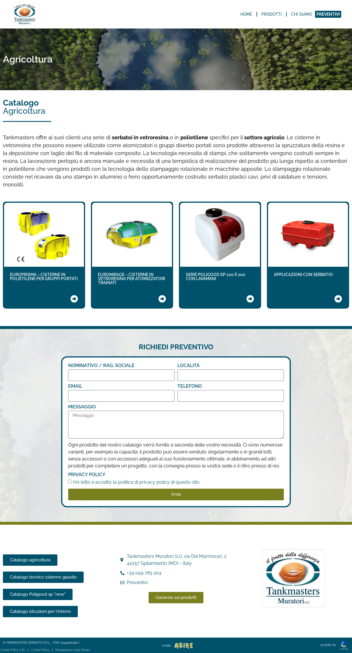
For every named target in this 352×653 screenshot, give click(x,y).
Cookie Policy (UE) (12, 650)
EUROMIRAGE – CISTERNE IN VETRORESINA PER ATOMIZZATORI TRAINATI (131, 278)
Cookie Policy (40, 650)
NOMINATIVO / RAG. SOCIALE (101, 365)
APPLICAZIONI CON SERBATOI (303, 274)
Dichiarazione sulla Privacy (72, 650)
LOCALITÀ (188, 365)
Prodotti (271, 14)
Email (75, 386)
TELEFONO (189, 386)
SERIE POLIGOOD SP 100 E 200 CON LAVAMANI (215, 276)
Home (246, 14)
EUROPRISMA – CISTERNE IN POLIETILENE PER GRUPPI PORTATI (44, 276)
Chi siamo (301, 14)
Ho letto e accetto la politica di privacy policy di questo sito (136, 482)
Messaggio (82, 407)
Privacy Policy (86, 474)
